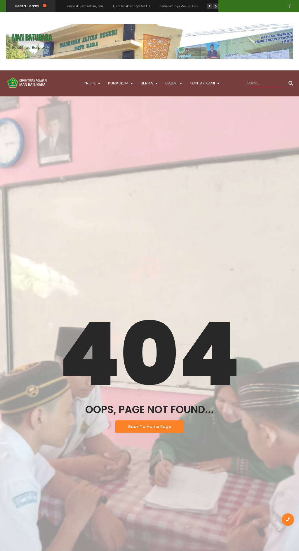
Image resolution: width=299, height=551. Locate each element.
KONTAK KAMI (204, 82)
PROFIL (91, 82)
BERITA (148, 82)
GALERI (173, 82)
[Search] (266, 83)
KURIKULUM (120, 82)
